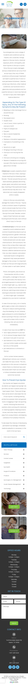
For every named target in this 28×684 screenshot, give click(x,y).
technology (7, 488)
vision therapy (8, 450)
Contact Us (14, 531)
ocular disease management (12, 484)
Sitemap (16, 679)
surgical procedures (9, 471)
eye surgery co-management (12, 480)
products (6, 476)
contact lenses (8, 458)
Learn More (14, 507)
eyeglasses (7, 463)
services (6, 454)
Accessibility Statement (14, 678)
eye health (7, 467)
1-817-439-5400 (14, 653)
